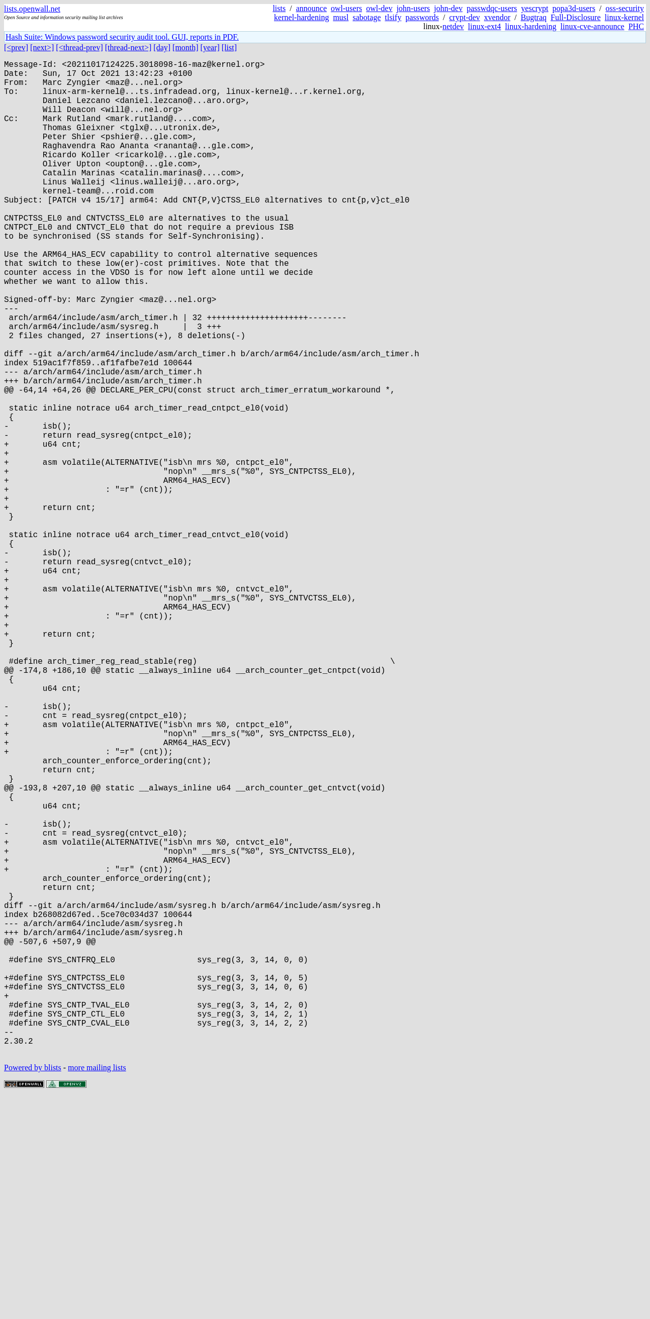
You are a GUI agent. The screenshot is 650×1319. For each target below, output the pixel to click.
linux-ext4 (484, 26)
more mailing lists (97, 1288)
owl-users (346, 8)
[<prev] (16, 47)
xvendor (497, 17)
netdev (453, 26)
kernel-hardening (301, 17)
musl (340, 17)
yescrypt (534, 8)
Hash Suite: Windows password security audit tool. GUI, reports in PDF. (122, 37)
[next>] (42, 47)
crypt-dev (464, 17)
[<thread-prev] (79, 47)
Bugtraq (534, 17)
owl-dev (379, 8)
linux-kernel (624, 17)
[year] (210, 47)
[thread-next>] (128, 47)
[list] (229, 47)
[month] (185, 47)
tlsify (393, 17)
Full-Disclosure (575, 17)
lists (279, 8)
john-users (413, 8)
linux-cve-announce (592, 26)
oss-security (625, 8)
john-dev (448, 8)
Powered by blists (32, 1288)
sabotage (367, 17)
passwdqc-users (492, 8)
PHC (636, 26)
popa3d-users (573, 8)
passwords (422, 17)
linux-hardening (530, 26)
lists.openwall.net (32, 9)
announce (311, 8)
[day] (161, 47)
